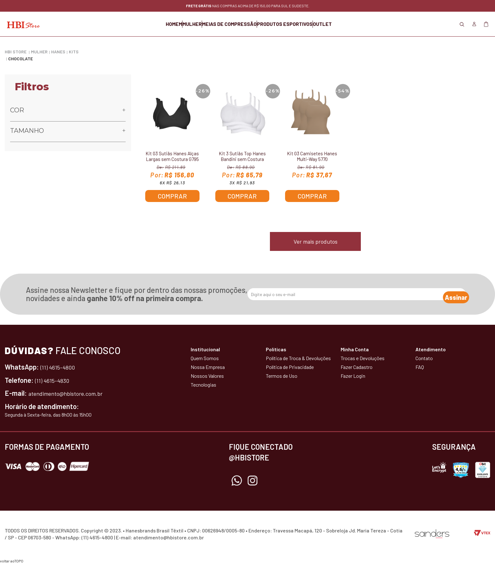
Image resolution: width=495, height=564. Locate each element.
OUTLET (353, 24)
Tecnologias (203, 385)
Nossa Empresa (208, 367)
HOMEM (142, 24)
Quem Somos (205, 358)
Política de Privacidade (290, 367)
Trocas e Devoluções (363, 358)
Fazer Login (353, 376)
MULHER (176, 24)
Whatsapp (237, 481)
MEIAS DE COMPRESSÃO (229, 24)
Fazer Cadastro (357, 367)
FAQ (419, 367)
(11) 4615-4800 (61, 367)
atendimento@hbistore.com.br (73, 393)
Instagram (252, 481)
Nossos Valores (207, 376)
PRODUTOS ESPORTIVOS (300, 24)
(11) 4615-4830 (55, 380)
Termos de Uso (281, 376)
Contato (424, 358)
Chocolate (20, 58)
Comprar (172, 196)
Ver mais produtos (315, 241)
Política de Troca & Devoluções (298, 358)
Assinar (449, 294)
